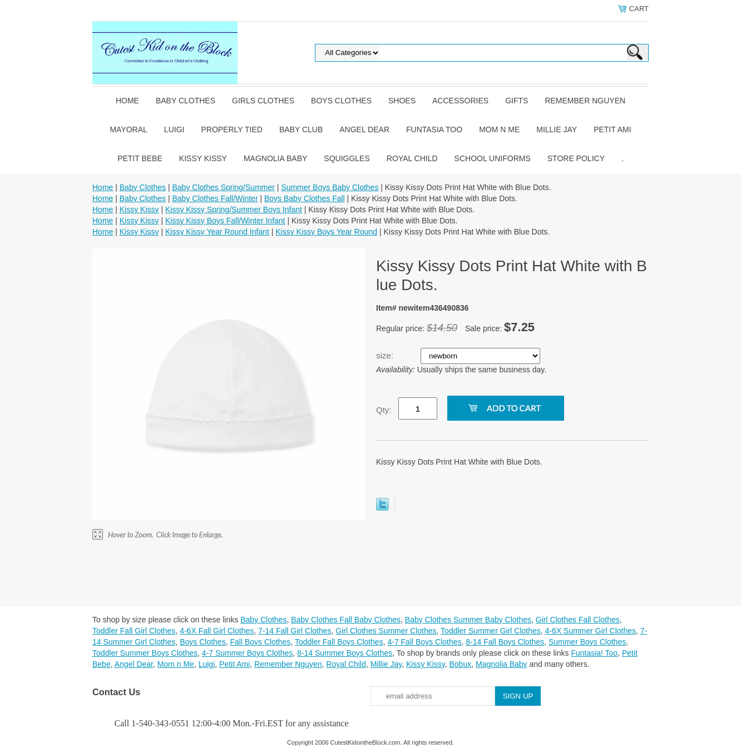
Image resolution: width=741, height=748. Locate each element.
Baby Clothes (185, 100)
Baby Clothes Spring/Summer (223, 187)
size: (386, 355)
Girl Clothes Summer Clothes (385, 630)
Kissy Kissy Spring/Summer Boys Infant (233, 209)
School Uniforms (493, 158)
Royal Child (412, 158)
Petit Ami (612, 129)
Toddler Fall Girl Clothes (133, 630)
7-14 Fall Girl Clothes (295, 630)
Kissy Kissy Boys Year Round (326, 231)
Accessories (460, 100)
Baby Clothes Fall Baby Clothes (346, 619)
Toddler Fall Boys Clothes (339, 641)
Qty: (384, 410)
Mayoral (128, 129)
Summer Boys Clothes (587, 641)
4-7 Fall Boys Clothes (424, 641)
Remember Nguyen (585, 100)
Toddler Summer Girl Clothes (491, 630)
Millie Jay (556, 129)
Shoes (402, 100)
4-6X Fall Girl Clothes (217, 630)
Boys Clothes (341, 100)
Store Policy (576, 158)
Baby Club (301, 129)
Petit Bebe (139, 158)
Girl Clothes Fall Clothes (578, 619)
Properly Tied (231, 129)
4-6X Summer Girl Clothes (590, 630)
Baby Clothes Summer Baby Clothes (468, 619)
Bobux (460, 664)
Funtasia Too (434, 129)
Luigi (174, 129)
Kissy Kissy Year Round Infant (217, 231)
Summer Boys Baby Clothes (329, 187)
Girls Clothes (263, 100)
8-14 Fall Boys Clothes (505, 641)
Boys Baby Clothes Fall (304, 198)
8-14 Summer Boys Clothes (344, 653)
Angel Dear (364, 129)
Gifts (516, 100)
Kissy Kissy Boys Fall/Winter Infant (225, 220)
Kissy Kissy (203, 158)
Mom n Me (499, 129)
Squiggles (346, 158)
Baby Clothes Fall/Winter (215, 198)
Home (127, 100)
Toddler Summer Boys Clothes (144, 653)
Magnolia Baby (275, 158)
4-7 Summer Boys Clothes (247, 653)
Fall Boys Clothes (260, 641)
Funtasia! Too (594, 653)
